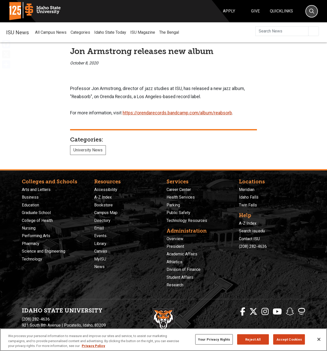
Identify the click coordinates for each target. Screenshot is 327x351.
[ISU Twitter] (253, 312)
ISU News (17, 32)
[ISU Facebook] (242, 312)
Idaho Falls (248, 197)
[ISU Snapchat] (290, 312)
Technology (32, 259)
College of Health (37, 220)
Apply (229, 11)
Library (100, 243)
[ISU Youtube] (277, 312)
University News (88, 150)
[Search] (311, 11)
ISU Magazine (142, 32)
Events (100, 235)
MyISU (100, 259)
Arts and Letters (36, 189)
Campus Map (106, 212)
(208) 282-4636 (253, 246)
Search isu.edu (252, 231)
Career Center (179, 189)
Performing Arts (36, 235)
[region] (163, 339)
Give (255, 11)
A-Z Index (103, 197)
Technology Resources (187, 220)
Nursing (29, 228)
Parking (173, 205)
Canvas (100, 251)
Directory (102, 220)
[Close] (318, 339)
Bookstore (103, 205)
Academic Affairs (182, 254)
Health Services (181, 197)
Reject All (253, 339)
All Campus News (51, 32)
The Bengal (169, 32)
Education (30, 205)
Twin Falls (248, 205)
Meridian (246, 189)
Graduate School (36, 212)
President (175, 246)
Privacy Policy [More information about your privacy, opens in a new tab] (93, 346)
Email (99, 228)
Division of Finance (184, 269)
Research (175, 285)
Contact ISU (249, 238)
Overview (175, 238)
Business (30, 197)
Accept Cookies (289, 339)
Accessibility (105, 189)
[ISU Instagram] (265, 312)
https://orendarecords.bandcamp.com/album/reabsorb (177, 112)
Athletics (174, 261)
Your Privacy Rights (214, 339)
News (99, 266)
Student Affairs (180, 277)
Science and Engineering (43, 251)
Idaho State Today (110, 32)
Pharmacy (30, 243)
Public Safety (178, 212)
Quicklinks (281, 11)
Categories (80, 32)
